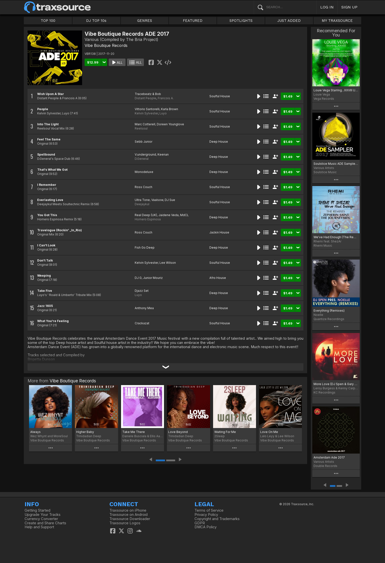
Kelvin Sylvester (146, 113)
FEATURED (192, 20)
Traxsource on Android (128, 514)
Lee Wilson (168, 263)
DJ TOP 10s (96, 20)
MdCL (184, 215)
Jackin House (219, 232)
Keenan (163, 154)
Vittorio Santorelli (147, 109)
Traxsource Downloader (129, 519)
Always (35, 432)
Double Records (325, 466)
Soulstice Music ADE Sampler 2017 (336, 164)
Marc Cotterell (145, 124)
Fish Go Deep (145, 247)
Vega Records (324, 98)
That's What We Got (52, 169)
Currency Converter (41, 519)
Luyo (163, 113)
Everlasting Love (50, 200)
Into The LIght (48, 124)
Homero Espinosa (148, 219)
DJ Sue (170, 200)
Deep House (218, 141)
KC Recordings (324, 392)
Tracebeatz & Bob (148, 94)
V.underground (145, 154)
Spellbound (46, 154)
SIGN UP (349, 7)
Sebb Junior (143, 141)
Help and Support (39, 527)
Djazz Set (142, 291)
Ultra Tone (142, 200)
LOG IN (327, 7)
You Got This (47, 215)
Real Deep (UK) (146, 215)
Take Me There (133, 432)
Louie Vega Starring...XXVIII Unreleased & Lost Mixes (336, 90)
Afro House (217, 278)
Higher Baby (85, 432)
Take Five (44, 291)
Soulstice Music (325, 172)
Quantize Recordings (329, 319)
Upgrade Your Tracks (43, 514)
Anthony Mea (144, 308)
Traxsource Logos (124, 523)
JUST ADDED (289, 20)
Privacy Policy (206, 514)
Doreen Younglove (170, 124)
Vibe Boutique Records (106, 45)
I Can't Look (46, 245)
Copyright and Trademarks (217, 519)
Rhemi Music (323, 245)
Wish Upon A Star (50, 94)
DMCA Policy (205, 527)
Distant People (145, 98)
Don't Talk (45, 260)
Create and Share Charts (45, 523)
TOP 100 (48, 20)
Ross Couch (143, 187)
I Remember (46, 185)
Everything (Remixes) (329, 310)
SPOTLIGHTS (241, 20)
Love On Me (269, 432)
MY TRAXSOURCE (337, 20)
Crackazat (142, 323)
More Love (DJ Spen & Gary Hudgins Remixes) (336, 384)
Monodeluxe (144, 172)
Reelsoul (141, 128)
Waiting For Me (225, 432)
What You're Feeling (53, 321)
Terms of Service (209, 510)
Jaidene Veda (169, 215)
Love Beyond (178, 432)
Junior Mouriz (153, 278)
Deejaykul (142, 204)
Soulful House (219, 96)
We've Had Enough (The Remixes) (336, 237)
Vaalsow (157, 200)
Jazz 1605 (45, 306)
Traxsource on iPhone (127, 510)
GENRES (144, 20)
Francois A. (166, 98)
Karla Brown (169, 109)
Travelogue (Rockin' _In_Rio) (59, 230)
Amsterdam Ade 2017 (329, 457)
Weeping (44, 275)
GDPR (199, 523)
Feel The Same (49, 139)
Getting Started (37, 510)
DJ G (138, 278)
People (42, 109)
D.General (142, 159)
